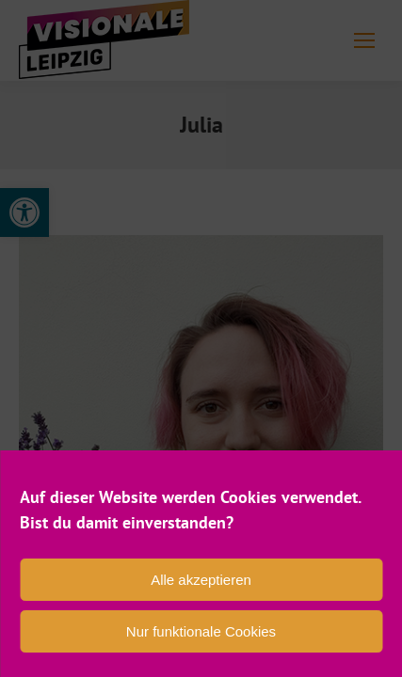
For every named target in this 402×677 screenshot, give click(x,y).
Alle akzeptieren (201, 580)
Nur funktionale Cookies (201, 631)
